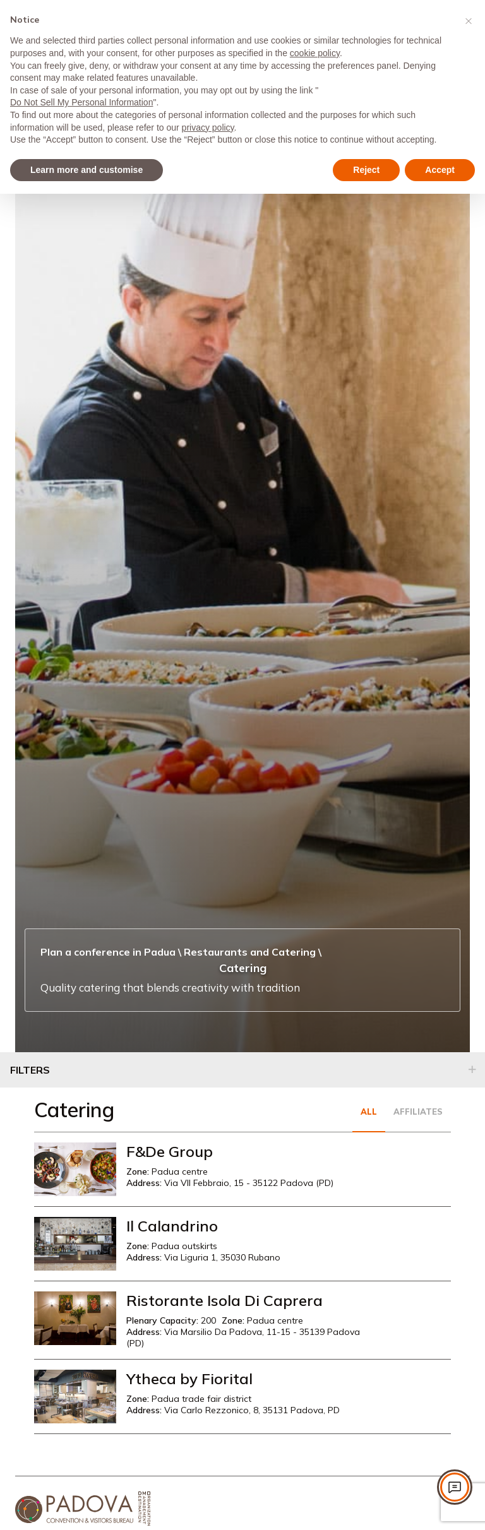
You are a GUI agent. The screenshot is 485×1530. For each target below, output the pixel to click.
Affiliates (418, 1111)
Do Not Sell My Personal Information (81, 102)
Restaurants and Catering (250, 952)
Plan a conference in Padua (108, 952)
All (369, 1111)
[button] (468, 20)
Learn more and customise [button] (86, 170)
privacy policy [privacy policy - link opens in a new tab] (208, 127)
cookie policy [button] (315, 53)
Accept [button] (440, 170)
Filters (30, 1070)
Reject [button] (366, 170)
